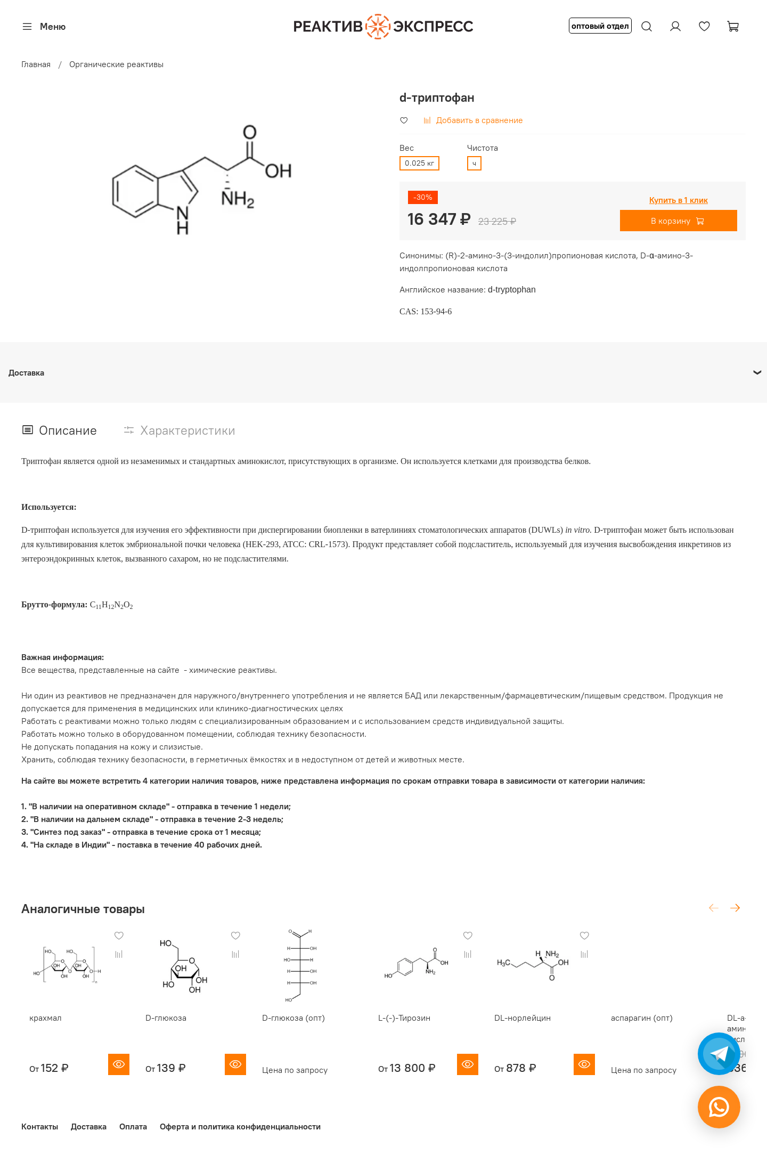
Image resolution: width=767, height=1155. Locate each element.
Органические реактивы (116, 64)
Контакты (39, 1122)
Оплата (133, 1122)
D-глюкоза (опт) (299, 1025)
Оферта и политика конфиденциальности (240, 1122)
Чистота (482, 148)
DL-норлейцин (543, 1025)
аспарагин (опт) (669, 1025)
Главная (36, 64)
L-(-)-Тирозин (417, 1025)
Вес (406, 148)
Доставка (89, 1122)
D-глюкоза (165, 1025)
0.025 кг (419, 163)
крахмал (37, 1025)
